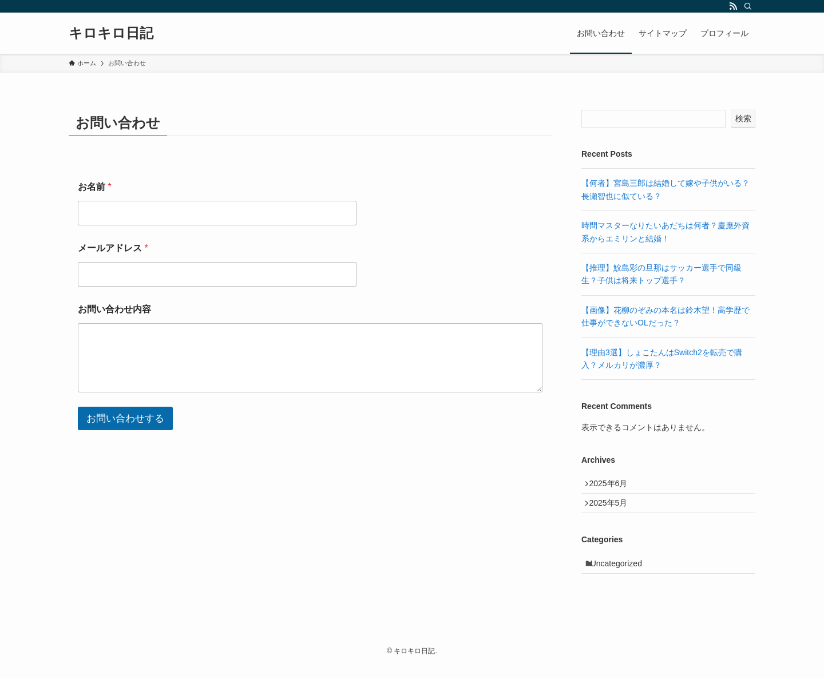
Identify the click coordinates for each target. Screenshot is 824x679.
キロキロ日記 (111, 33)
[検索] (747, 6)
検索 (743, 118)
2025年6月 (612, 485)
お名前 (95, 187)
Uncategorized (621, 574)
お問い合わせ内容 (114, 309)
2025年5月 (612, 509)
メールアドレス (113, 248)
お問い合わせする (125, 418)
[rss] (733, 6)
